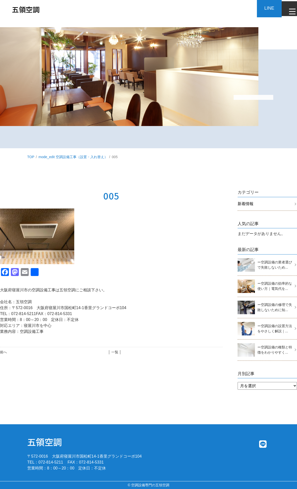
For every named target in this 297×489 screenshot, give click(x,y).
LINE (265, 8)
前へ (3, 352)
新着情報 (245, 204)
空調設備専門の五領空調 (150, 485)
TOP (30, 157)
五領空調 (44, 441)
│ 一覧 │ (114, 352)
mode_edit (73, 157)
